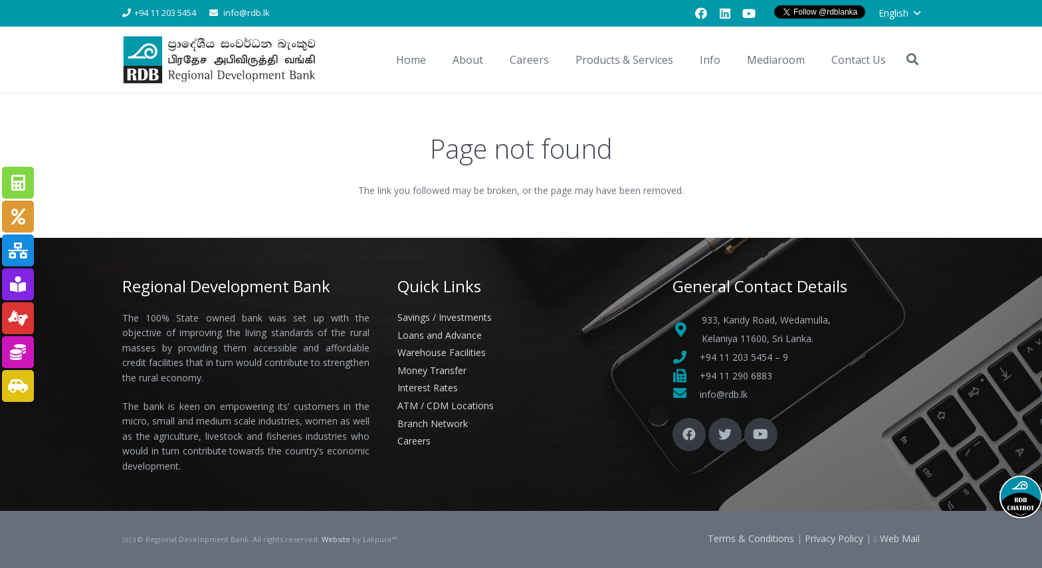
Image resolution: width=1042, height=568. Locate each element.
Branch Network (432, 423)
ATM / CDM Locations (445, 405)
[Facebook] (701, 13)
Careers (414, 440)
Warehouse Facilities (441, 352)
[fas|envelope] (686, 394)
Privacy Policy (834, 538)
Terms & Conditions (751, 538)
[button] (899, 13)
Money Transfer (432, 370)
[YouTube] (749, 13)
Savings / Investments (444, 317)
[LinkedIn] (725, 13)
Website (336, 539)
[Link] (221, 60)
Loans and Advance (439, 335)
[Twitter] (725, 434)
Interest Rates (427, 387)
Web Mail (900, 538)
